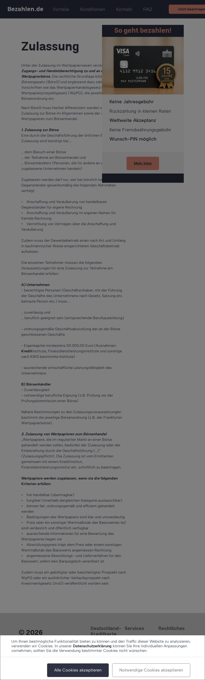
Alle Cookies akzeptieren (78, 670)
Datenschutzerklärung (92, 646)
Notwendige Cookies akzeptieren (151, 670)
